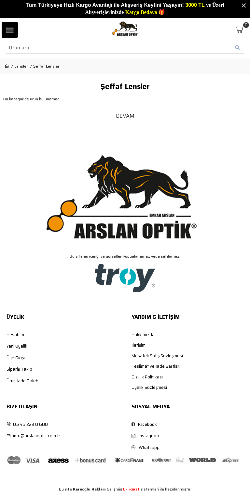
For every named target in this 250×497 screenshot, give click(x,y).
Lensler (21, 66)
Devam (125, 116)
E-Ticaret (131, 489)
